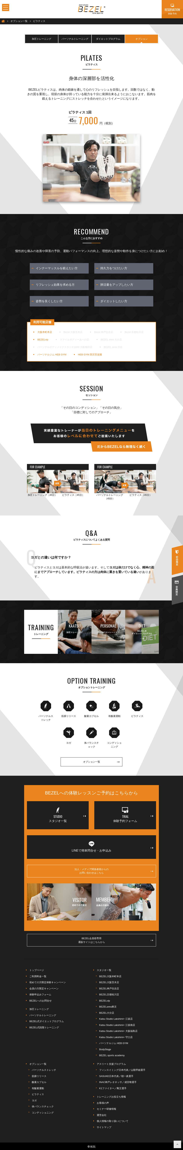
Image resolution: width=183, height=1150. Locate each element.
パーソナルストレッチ (44, 1070)
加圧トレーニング (41, 38)
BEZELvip (104, 1000)
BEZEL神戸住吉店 (109, 988)
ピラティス (38, 1094)
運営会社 (101, 1115)
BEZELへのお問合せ (40, 1000)
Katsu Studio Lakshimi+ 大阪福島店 (118, 1031)
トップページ (36, 970)
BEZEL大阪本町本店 (110, 976)
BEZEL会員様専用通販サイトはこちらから (115, 940)
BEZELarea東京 (108, 1006)
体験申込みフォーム (40, 994)
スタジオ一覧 (104, 970)
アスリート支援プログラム (111, 1064)
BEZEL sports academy (112, 1055)
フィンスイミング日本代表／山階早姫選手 (122, 1070)
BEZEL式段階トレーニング (44, 1027)
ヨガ (34, 1100)
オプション (141, 38)
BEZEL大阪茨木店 (109, 982)
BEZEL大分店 (106, 1012)
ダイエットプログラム (108, 38)
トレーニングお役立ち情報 (111, 1096)
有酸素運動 (38, 1088)
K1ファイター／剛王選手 (112, 1088)
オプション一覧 (101, 762)
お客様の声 (103, 1103)
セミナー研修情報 (106, 1108)
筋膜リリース (39, 1076)
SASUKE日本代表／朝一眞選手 (116, 1076)
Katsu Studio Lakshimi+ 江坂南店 (117, 1025)
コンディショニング (43, 1112)
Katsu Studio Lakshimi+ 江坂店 (116, 1018)
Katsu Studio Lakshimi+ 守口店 (116, 1037)
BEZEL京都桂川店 (109, 994)
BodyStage (105, 1049)
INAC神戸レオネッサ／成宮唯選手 (118, 1082)
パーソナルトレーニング (75, 38)
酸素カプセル (39, 1082)
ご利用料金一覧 (37, 976)
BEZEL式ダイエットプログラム (46, 1021)
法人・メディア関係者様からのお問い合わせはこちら (113, 871)
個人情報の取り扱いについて (112, 1121)
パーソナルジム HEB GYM (113, 1043)
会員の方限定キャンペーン (44, 988)
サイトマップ (104, 1127)
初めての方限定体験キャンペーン (47, 982)
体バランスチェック (43, 1106)
